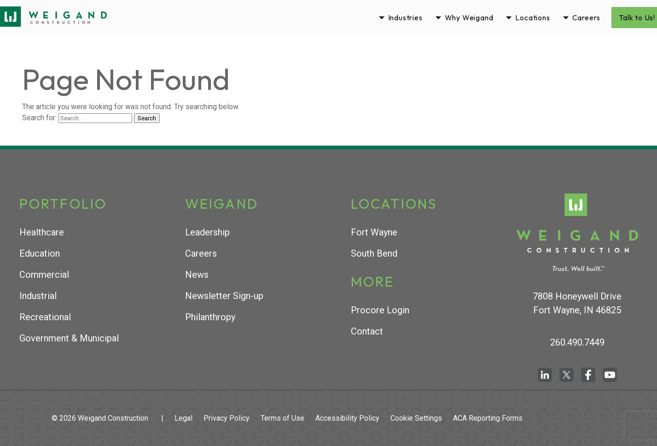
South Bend (374, 253)
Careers (586, 17)
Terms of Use (282, 418)
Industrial (38, 295)
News (197, 274)
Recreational (45, 317)
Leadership (207, 232)
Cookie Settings (416, 418)
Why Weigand (469, 17)
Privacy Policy (226, 418)
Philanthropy (210, 317)
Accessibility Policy (347, 418)
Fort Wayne (374, 232)
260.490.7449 (577, 342)
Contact (367, 331)
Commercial (44, 274)
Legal (183, 418)
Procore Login (380, 310)
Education (39, 253)
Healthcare (41, 232)
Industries (405, 17)
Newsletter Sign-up (224, 295)
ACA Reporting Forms (488, 418)
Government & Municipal (69, 338)
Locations (532, 17)
